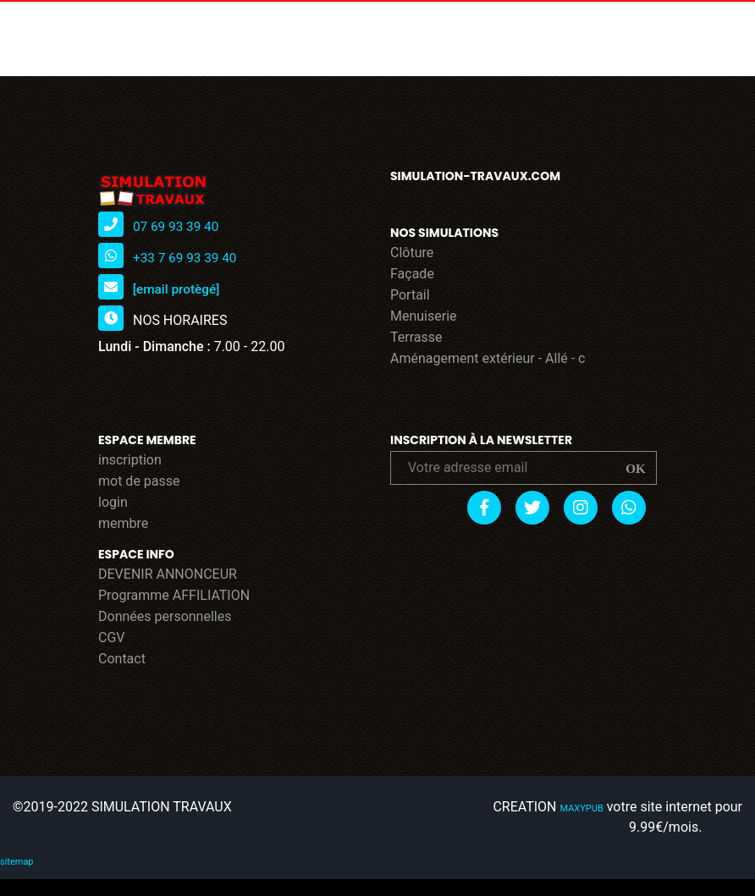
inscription (130, 460)
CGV (111, 637)
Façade (412, 274)
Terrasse (416, 337)
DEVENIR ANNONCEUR (167, 574)
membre (123, 523)
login (113, 502)
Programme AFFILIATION (174, 595)
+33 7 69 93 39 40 (187, 258)
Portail (410, 295)
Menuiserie (423, 316)
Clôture (411, 253)
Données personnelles (164, 616)
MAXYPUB (583, 808)
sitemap (15, 861)
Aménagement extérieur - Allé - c (488, 358)
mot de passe (139, 481)
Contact (122, 659)
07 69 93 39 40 (178, 226)
